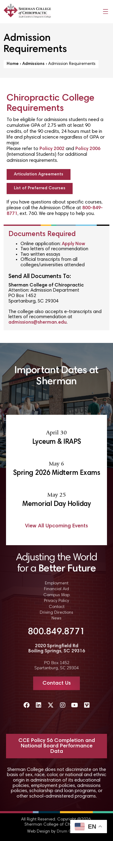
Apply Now (73, 243)
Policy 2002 (51, 148)
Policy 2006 (87, 148)
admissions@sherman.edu (37, 322)
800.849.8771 (56, 632)
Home (13, 64)
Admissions (33, 64)
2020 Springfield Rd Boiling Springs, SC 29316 (56, 649)
